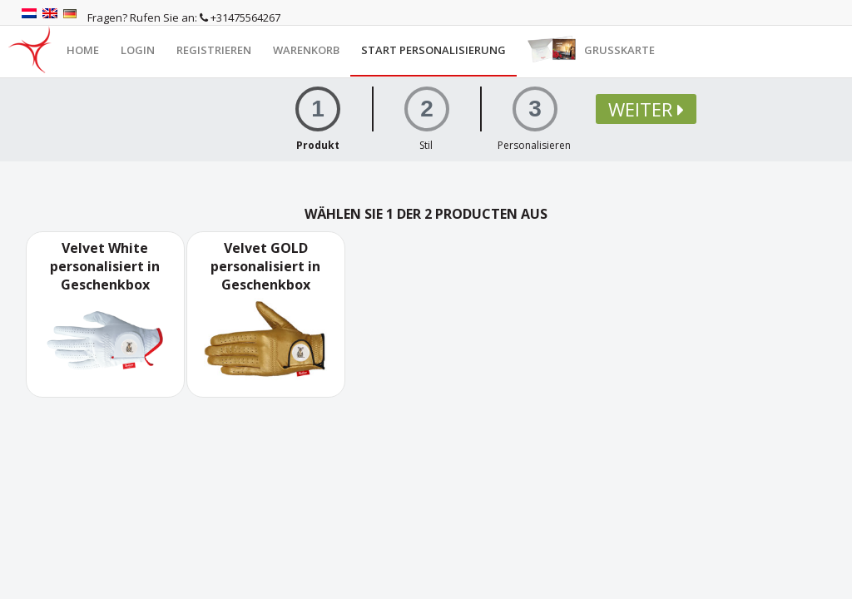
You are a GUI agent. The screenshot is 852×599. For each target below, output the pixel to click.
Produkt (317, 145)
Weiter (646, 109)
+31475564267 (240, 17)
